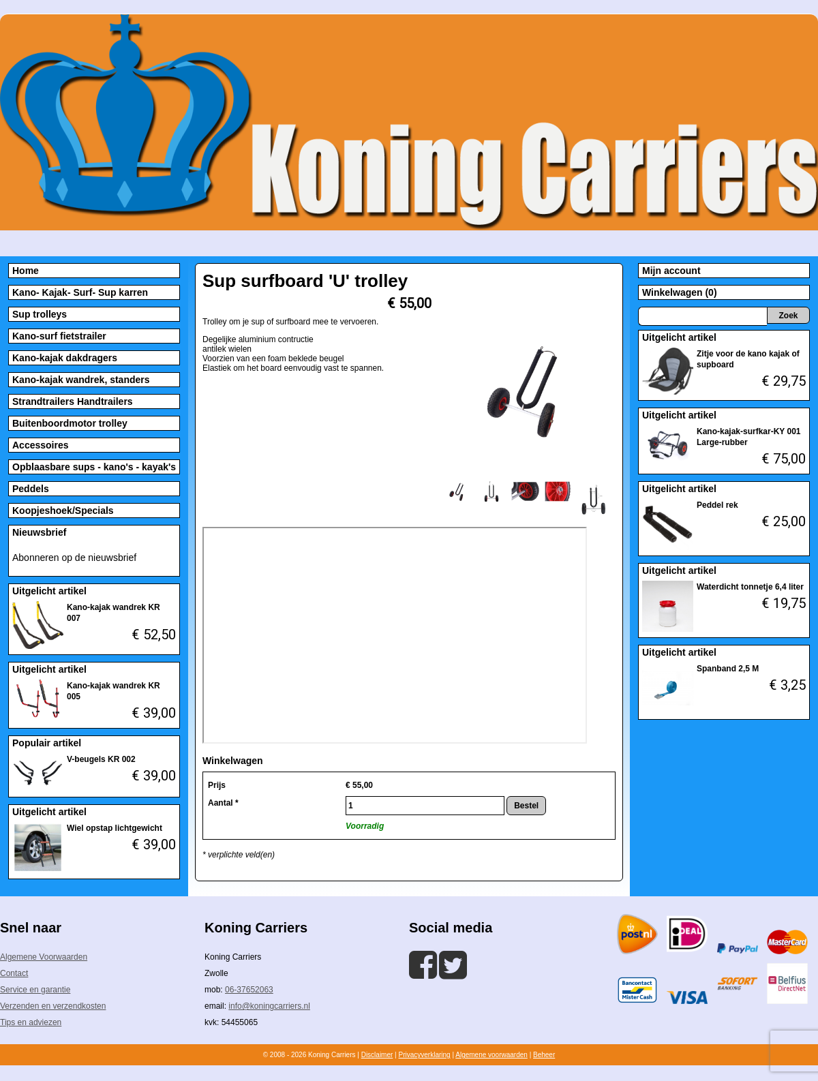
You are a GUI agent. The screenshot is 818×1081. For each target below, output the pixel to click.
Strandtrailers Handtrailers (72, 401)
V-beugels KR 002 (101, 759)
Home (25, 270)
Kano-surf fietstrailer (59, 336)
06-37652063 (249, 989)
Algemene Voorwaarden (43, 957)
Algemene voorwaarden (491, 1055)
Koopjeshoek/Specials (63, 510)
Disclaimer (377, 1055)
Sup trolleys (39, 314)
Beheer (544, 1055)
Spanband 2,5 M (728, 668)
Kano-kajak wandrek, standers (81, 379)
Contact (14, 973)
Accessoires (40, 445)
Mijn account (671, 270)
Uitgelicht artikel (49, 590)
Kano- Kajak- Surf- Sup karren (80, 292)
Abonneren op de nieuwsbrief (74, 557)
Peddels (30, 488)
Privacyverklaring (424, 1055)
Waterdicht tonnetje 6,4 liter (750, 587)
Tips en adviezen (30, 1022)
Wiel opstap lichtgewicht (114, 828)
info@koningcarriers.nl (269, 1006)
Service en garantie (35, 989)
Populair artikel (46, 742)
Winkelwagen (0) (679, 292)
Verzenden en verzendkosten (53, 1006)
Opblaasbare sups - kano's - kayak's (94, 466)
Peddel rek (717, 505)
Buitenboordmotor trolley (69, 423)
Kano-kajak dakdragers (64, 357)
